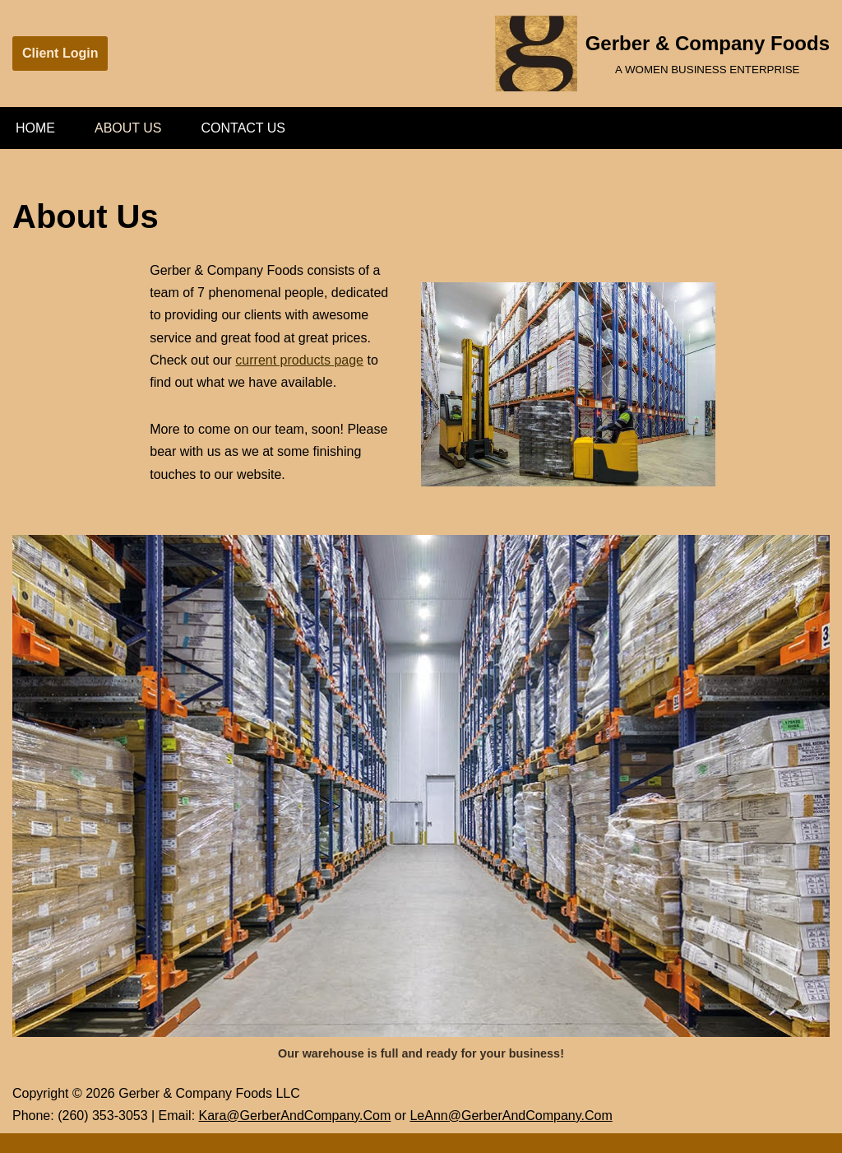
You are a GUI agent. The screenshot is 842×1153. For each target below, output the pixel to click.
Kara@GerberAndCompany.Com (295, 1116)
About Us (128, 128)
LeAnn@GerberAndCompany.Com (510, 1116)
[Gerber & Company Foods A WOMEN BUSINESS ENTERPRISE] (662, 53)
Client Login (60, 53)
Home (35, 128)
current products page (299, 360)
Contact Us (243, 128)
